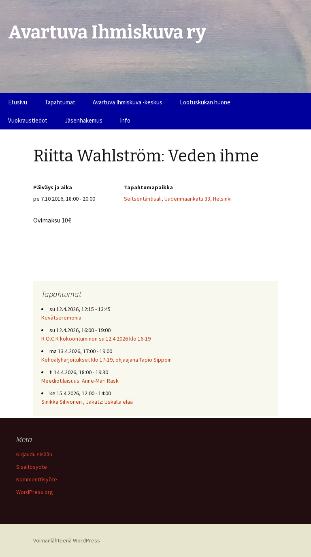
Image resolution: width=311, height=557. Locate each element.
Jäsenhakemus (83, 120)
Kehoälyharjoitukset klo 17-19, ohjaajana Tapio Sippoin (106, 359)
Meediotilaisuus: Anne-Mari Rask (80, 380)
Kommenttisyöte (36, 479)
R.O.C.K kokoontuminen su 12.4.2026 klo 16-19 (96, 338)
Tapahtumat (60, 102)
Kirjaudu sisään (34, 454)
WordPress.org (34, 492)
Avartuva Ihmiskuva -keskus (127, 102)
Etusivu (17, 102)
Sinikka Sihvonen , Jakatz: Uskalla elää (87, 401)
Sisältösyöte (31, 466)
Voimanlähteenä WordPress (66, 540)
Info (125, 120)
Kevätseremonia (61, 317)
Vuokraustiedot (27, 120)
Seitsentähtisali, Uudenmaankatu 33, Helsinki (178, 198)
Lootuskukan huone (205, 102)
